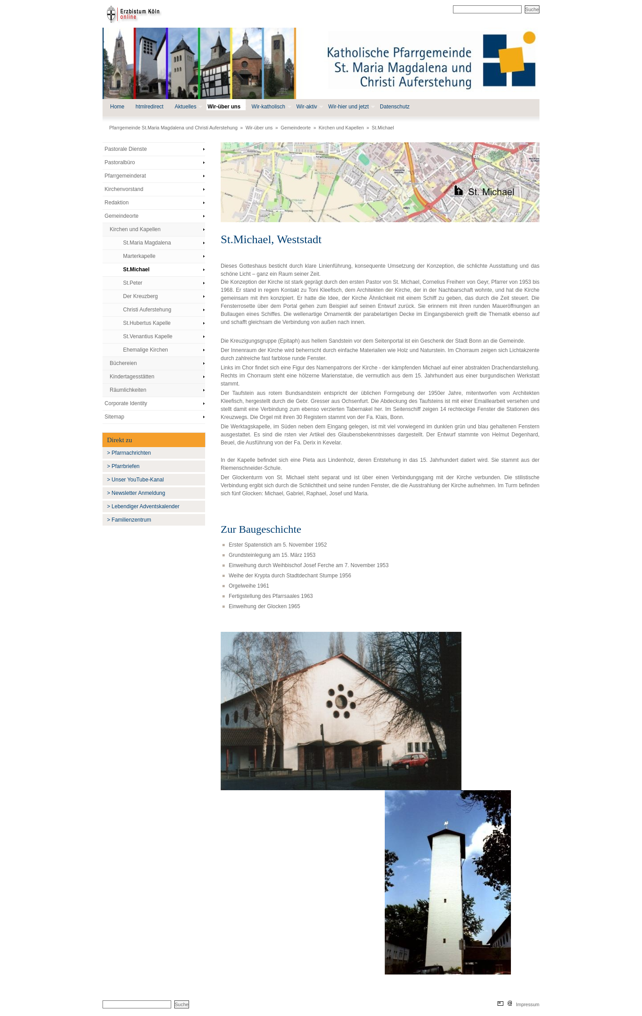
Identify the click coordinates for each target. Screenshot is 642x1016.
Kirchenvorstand (124, 189)
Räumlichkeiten (128, 390)
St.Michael (383, 127)
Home (117, 107)
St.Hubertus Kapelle (147, 323)
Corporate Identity (126, 403)
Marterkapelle (139, 256)
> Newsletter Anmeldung (136, 493)
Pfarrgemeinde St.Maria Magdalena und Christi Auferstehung (173, 127)
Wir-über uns (226, 107)
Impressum (527, 1004)
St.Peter (132, 283)
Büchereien (123, 363)
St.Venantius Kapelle (148, 336)
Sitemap (114, 417)
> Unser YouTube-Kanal (135, 480)
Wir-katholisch (270, 107)
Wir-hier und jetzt (350, 107)
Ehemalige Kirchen (145, 350)
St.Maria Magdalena (147, 243)
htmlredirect (150, 107)
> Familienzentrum (129, 520)
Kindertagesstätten (132, 376)
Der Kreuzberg (140, 296)
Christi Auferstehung (147, 310)
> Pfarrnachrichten (129, 453)
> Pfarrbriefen (123, 466)
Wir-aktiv (309, 107)
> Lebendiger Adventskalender (143, 506)
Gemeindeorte (295, 127)
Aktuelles (188, 107)
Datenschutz (395, 107)
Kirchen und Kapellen (341, 127)
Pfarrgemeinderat (125, 176)
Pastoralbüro (120, 162)
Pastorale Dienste (126, 149)
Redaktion (117, 202)
